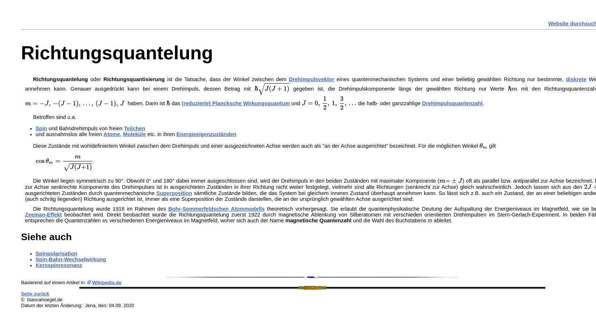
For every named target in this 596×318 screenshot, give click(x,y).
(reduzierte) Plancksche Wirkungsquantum (236, 103)
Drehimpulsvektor (311, 79)
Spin (41, 128)
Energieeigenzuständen (207, 134)
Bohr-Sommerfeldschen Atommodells (216, 209)
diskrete (576, 79)
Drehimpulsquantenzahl (452, 103)
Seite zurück (35, 294)
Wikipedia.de (107, 282)
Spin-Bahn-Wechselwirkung (71, 259)
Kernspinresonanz (59, 265)
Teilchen (134, 128)
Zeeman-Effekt (43, 215)
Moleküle (134, 134)
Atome (111, 134)
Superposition (174, 193)
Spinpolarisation (57, 254)
